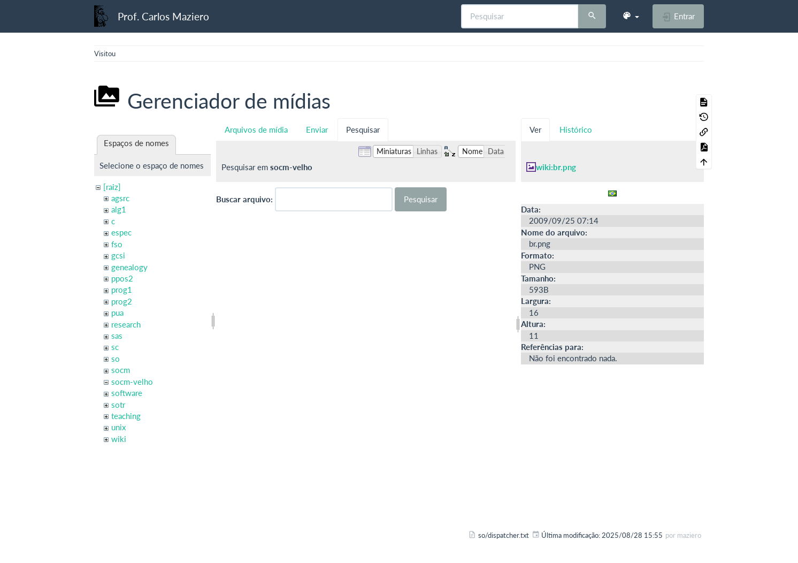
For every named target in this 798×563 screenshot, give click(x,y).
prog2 (121, 301)
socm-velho (132, 381)
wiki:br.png (556, 167)
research (126, 324)
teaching (126, 416)
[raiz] (112, 187)
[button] (630, 16)
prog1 (121, 289)
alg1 (118, 209)
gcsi (118, 255)
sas (116, 335)
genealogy (129, 267)
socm (120, 370)
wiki (118, 439)
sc (115, 347)
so (115, 358)
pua (117, 312)
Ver (535, 129)
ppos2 (122, 278)
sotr (118, 404)
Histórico (575, 129)
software (126, 393)
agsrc (120, 198)
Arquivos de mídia (256, 129)
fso (116, 244)
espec (121, 232)
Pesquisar (363, 129)
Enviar (317, 129)
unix (118, 427)
